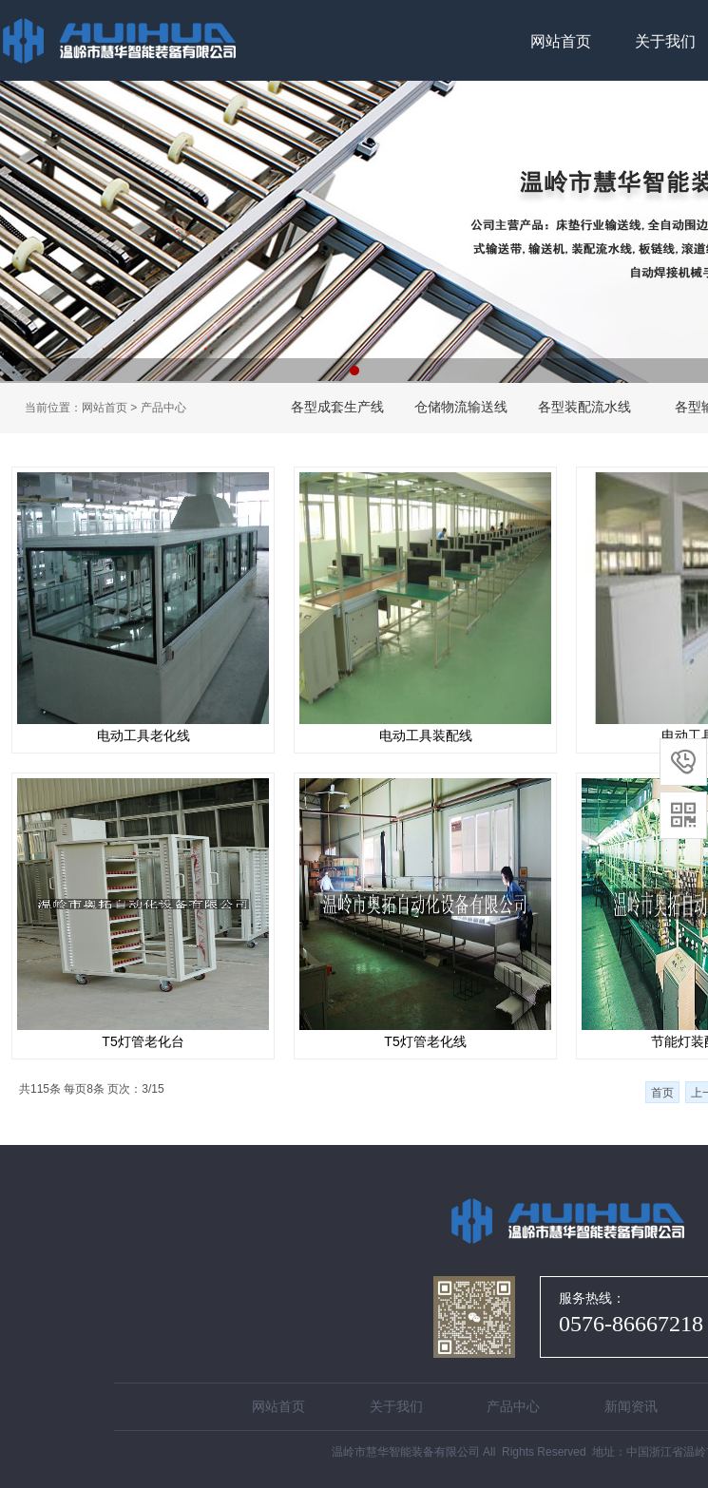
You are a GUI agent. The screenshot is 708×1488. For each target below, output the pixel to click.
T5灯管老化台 (142, 1041)
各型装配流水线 (584, 406)
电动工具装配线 (425, 735)
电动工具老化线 (143, 735)
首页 (662, 1092)
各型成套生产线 (337, 406)
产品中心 (163, 407)
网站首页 (560, 41)
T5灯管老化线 (425, 1041)
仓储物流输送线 (460, 406)
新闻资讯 (631, 1406)
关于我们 (396, 1406)
